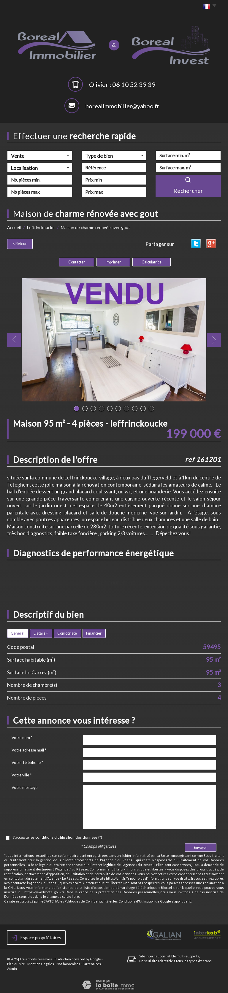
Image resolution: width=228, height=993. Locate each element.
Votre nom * (22, 736)
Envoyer (200, 846)
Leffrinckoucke (41, 227)
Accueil (14, 227)
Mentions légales (40, 962)
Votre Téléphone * (27, 761)
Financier (94, 632)
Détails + (41, 632)
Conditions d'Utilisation (136, 900)
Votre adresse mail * (29, 748)
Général (17, 632)
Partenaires (92, 962)
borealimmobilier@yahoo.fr (122, 105)
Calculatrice (152, 260)
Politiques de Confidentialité (87, 900)
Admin (12, 967)
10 (151, 407)
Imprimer (113, 260)
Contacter (76, 260)
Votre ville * (21, 773)
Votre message (24, 786)
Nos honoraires (68, 962)
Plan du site (16, 962)
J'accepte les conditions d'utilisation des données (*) (57, 835)
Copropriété (67, 632)
